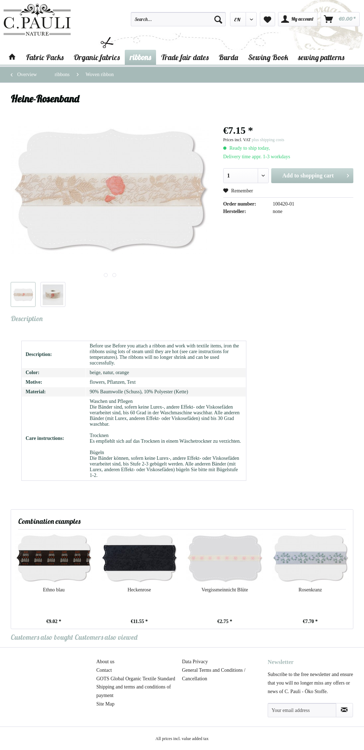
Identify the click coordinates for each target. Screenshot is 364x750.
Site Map (105, 704)
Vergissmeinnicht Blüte (225, 589)
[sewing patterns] (321, 57)
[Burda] (228, 57)
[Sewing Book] (268, 57)
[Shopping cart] (340, 19)
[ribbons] (140, 57)
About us (105, 661)
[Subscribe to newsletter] (344, 710)
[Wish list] (267, 19)
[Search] (218, 19)
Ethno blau (54, 589)
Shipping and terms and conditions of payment (133, 691)
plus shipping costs (268, 139)
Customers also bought (42, 637)
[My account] (297, 19)
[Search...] (178, 19)
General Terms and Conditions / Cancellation (213, 674)
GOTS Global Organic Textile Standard (135, 678)
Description (27, 318)
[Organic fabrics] (97, 57)
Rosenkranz (310, 589)
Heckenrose (139, 589)
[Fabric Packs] (45, 57)
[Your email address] (302, 710)
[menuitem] (178, 22)
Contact (104, 670)
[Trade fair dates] (185, 57)
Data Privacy (195, 661)
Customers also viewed (106, 637)
